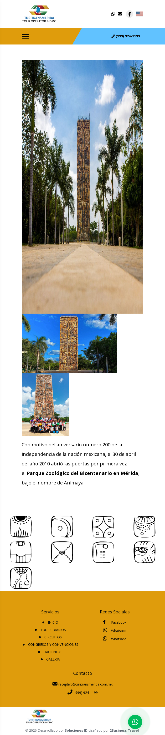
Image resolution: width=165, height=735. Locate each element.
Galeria (53, 659)
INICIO (53, 622)
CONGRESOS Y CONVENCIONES (53, 644)
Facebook (114, 622)
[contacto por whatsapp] (113, 14)
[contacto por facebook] (129, 14)
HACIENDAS (53, 652)
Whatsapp (115, 630)
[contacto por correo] (120, 14)
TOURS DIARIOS (53, 629)
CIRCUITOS (53, 637)
